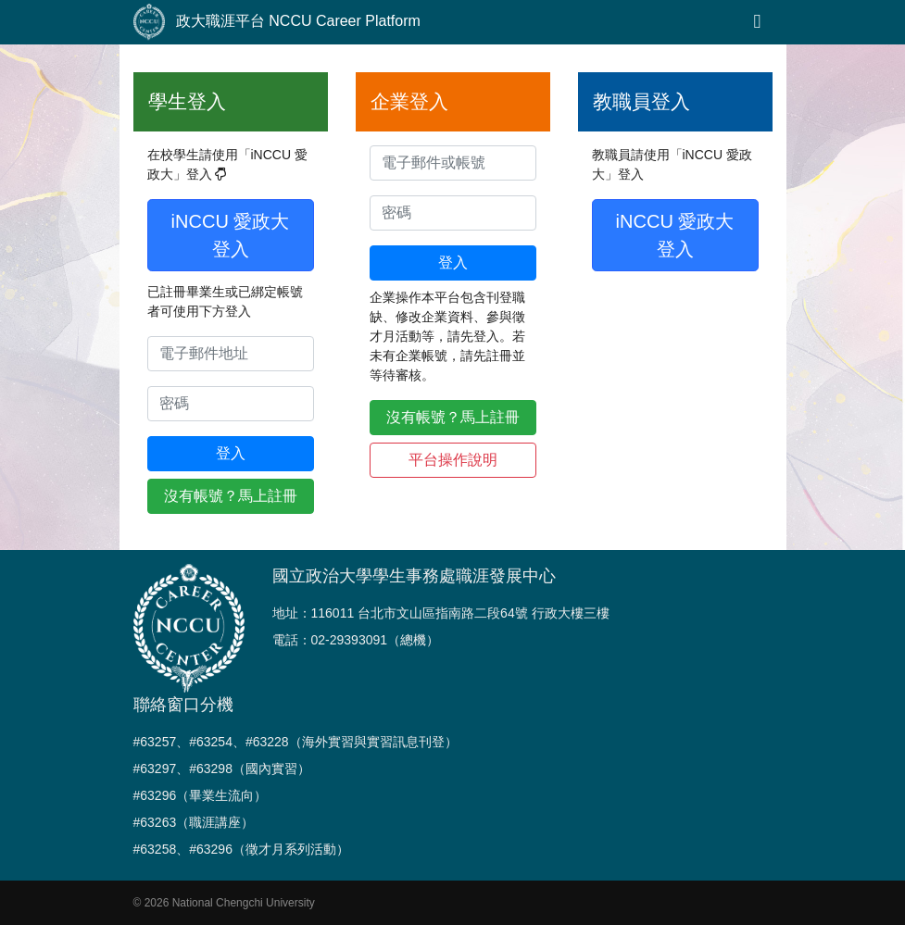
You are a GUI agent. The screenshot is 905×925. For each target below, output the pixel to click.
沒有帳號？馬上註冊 (230, 496)
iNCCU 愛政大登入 (230, 235)
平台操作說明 (453, 460)
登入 (230, 453)
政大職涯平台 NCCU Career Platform (277, 22)
